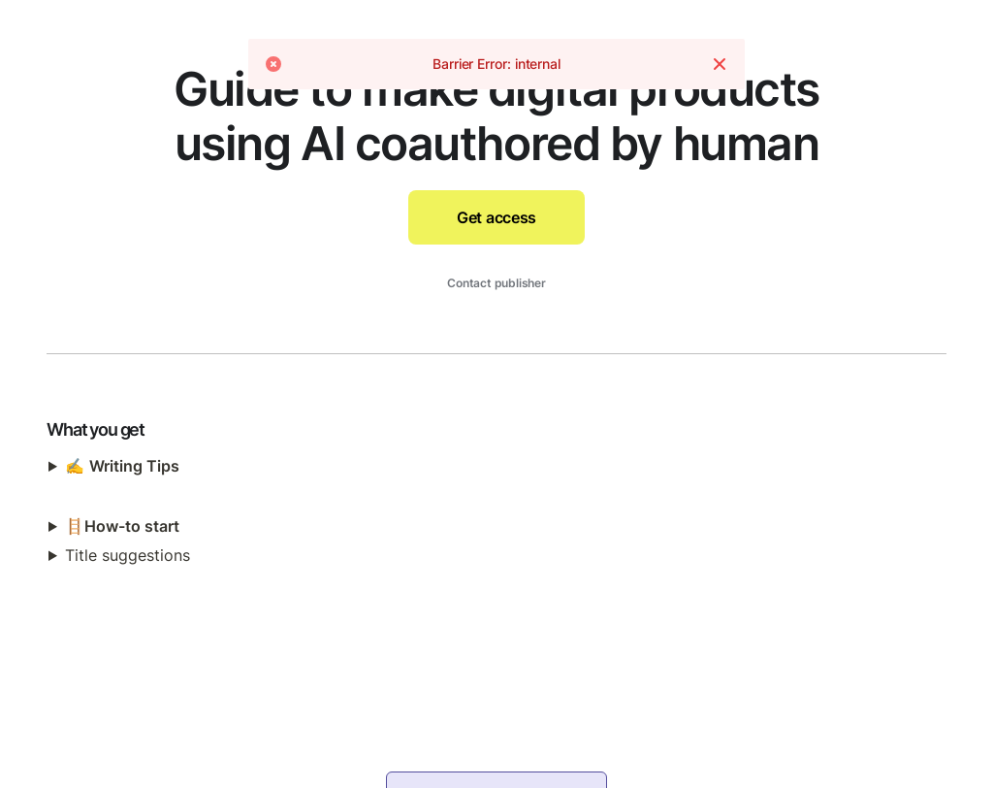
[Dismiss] (719, 67)
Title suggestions (127, 555)
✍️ (122, 466)
